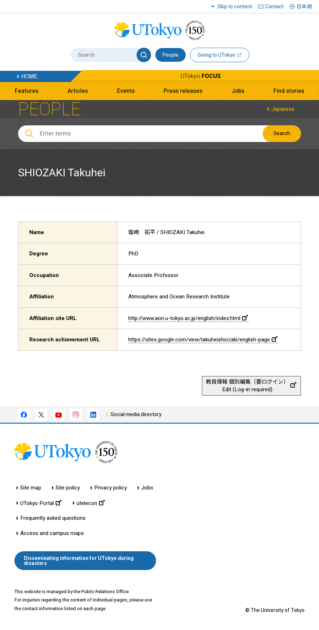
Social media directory (136, 414)
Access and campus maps (52, 533)
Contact (274, 6)
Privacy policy (110, 488)
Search (281, 133)
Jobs (147, 488)
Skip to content (234, 6)
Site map (30, 488)
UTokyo (201, 76)
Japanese (282, 109)
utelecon (91, 503)
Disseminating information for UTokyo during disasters (79, 560)
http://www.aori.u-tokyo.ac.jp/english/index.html (188, 318)
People (170, 55)
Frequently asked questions (53, 518)
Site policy (68, 488)
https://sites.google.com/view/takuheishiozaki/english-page (202, 339)
